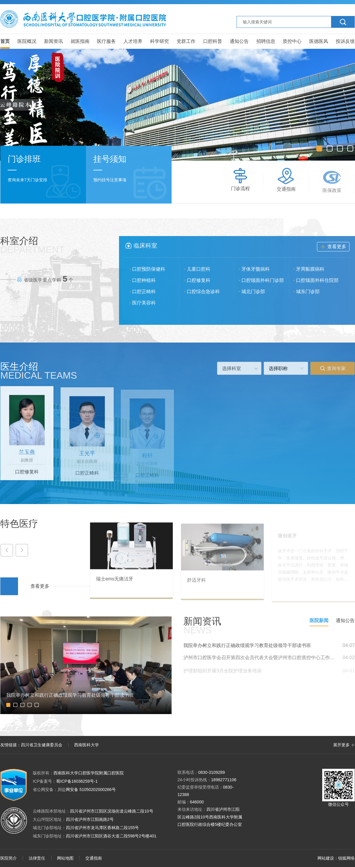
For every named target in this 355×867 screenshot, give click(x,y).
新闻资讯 (53, 41)
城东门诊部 (311, 291)
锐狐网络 (346, 858)
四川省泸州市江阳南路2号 (90, 819)
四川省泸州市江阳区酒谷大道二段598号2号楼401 (111, 836)
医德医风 (318, 41)
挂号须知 (109, 159)
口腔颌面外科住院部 (321, 280)
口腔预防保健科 (152, 269)
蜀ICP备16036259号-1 (65, 781)
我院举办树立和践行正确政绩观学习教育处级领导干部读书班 (247, 648)
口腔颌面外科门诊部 (266, 280)
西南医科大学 (86, 744)
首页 (5, 41)
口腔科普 (212, 41)
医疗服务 (106, 41)
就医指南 (80, 41)
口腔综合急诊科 (207, 291)
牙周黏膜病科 (314, 269)
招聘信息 (265, 41)
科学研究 (159, 41)
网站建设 (325, 858)
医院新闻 (319, 620)
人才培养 (132, 41)
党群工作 (186, 41)
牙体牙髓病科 (259, 269)
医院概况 (26, 41)
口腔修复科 (202, 280)
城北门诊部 (257, 291)
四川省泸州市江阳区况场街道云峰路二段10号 (111, 811)
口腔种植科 (147, 280)
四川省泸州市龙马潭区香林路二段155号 (102, 827)
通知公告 (239, 41)
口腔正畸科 (147, 291)
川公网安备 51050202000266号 (74, 789)
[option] (177, 105)
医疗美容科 (147, 302)
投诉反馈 (345, 41)
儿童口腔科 (202, 269)
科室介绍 (32, 245)
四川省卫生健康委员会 (41, 744)
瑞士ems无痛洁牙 (114, 582)
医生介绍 (38, 371)
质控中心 (292, 41)
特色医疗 (19, 523)
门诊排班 (24, 159)
